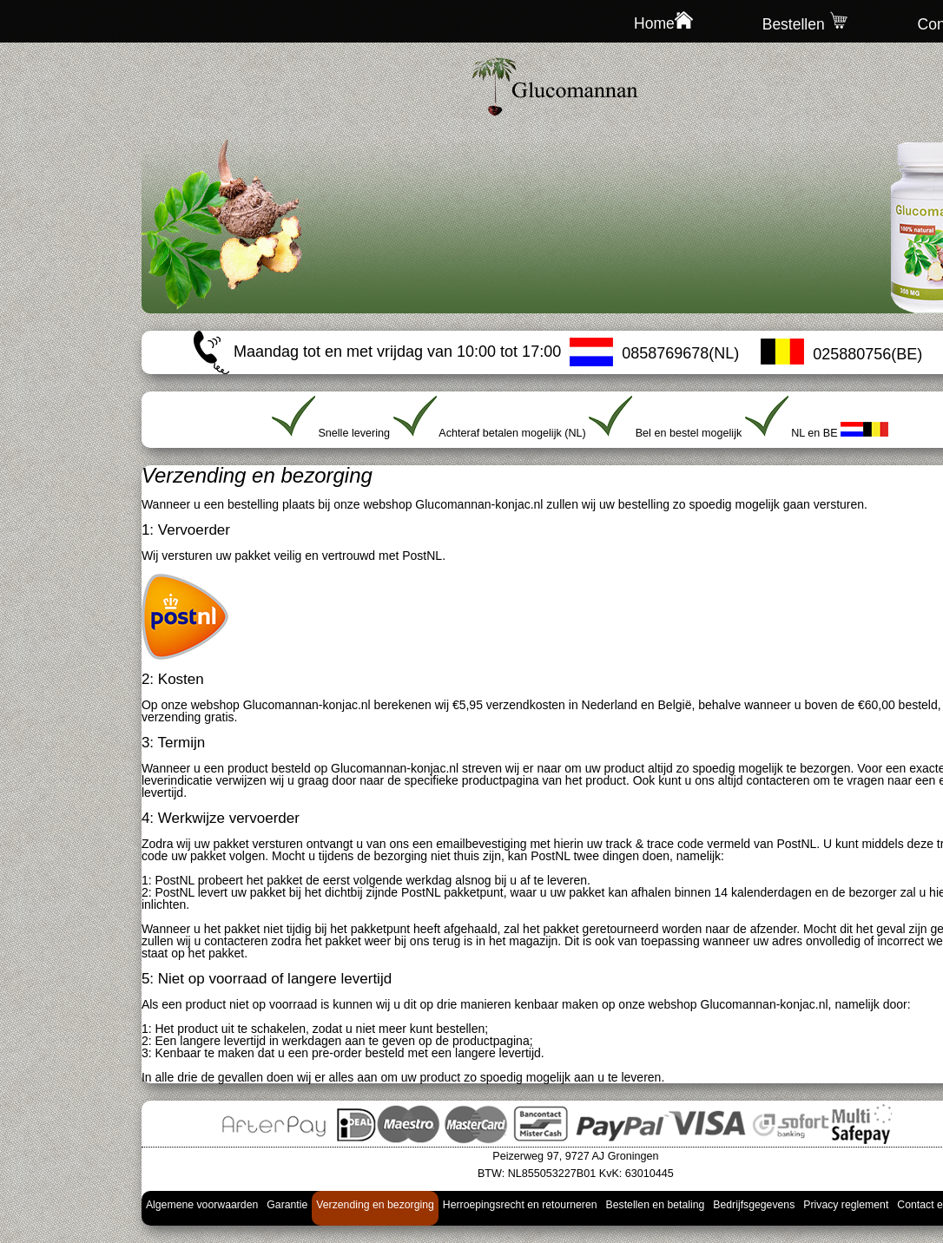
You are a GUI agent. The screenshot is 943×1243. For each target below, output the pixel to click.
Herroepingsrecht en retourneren (520, 1205)
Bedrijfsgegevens (754, 1205)
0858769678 (665, 353)
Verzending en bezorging (375, 1205)
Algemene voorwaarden (202, 1205)
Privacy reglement (845, 1205)
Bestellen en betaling (655, 1205)
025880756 (852, 354)
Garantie (287, 1205)
